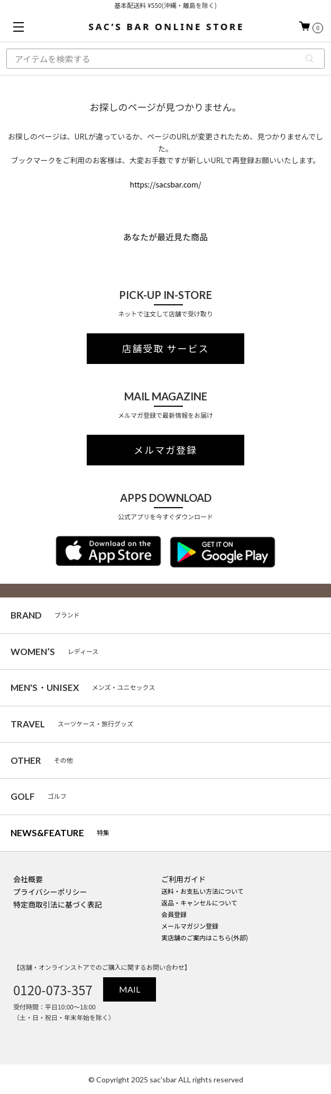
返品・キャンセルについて (199, 902)
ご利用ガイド (183, 879)
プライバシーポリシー (50, 891)
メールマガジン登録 (189, 925)
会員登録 (174, 914)
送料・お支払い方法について (202, 890)
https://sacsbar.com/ (165, 184)
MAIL (129, 989)
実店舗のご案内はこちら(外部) (204, 937)
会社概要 (28, 879)
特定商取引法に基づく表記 (57, 904)
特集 (60, 832)
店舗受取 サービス (165, 348)
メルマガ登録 (165, 450)
